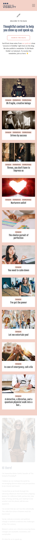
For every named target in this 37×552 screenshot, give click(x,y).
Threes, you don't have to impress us (18, 169)
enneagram (8, 100)
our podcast (26, 43)
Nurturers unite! (18, 202)
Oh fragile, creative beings (18, 103)
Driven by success (18, 135)
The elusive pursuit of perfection (18, 237)
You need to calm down (18, 270)
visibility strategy (26, 100)
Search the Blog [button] (18, 38)
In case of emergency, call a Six (18, 367)
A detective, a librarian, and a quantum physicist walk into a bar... (18, 402)
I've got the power (18, 302)
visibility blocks (17, 100)
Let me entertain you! (18, 334)
